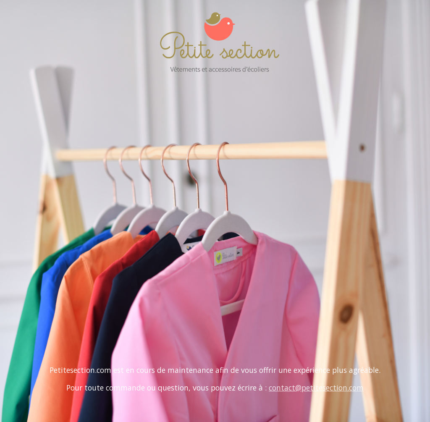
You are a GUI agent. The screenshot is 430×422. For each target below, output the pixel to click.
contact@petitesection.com (316, 388)
